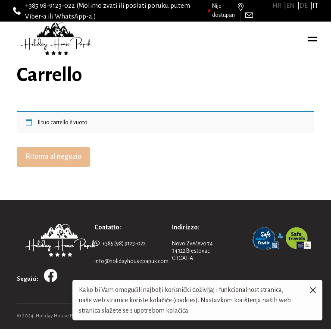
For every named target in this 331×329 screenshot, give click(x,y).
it (315, 5)
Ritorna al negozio (53, 156)
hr (276, 5)
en (290, 5)
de (304, 5)
